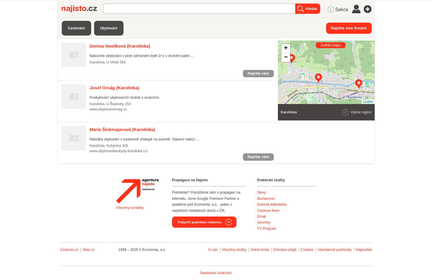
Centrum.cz (69, 250)
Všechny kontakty (130, 208)
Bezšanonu (266, 199)
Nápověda (364, 250)
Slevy (261, 192)
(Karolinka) (120, 45)
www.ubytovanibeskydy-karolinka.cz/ (119, 151)
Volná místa (260, 250)
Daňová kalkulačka (272, 204)
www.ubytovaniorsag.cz (108, 109)
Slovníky (264, 222)
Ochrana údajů (284, 250)
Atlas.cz (88, 250)
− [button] (286, 57)
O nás (213, 250)
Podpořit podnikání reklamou (200, 222)
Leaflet (368, 101)
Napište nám (258, 73)
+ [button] (286, 48)
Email (261, 216)
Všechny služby (234, 250)
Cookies (307, 250)
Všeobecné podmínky (334, 250)
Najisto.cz (82, 8)
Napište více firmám (349, 28)
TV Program (266, 229)
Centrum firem (268, 211)
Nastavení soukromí (216, 273)
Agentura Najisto (137, 191)
